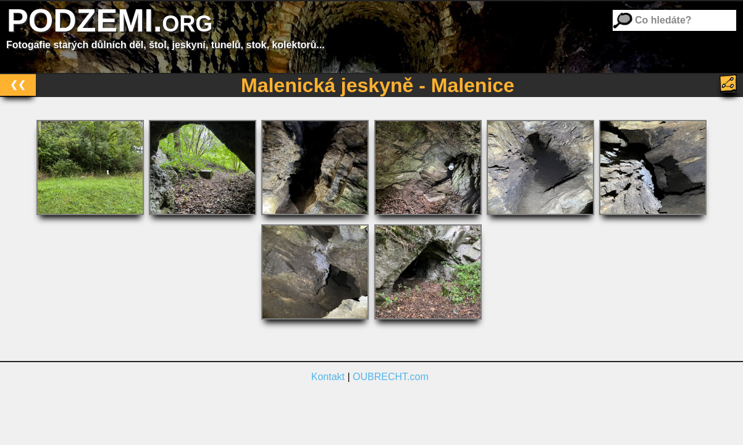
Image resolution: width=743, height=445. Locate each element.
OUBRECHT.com (391, 376)
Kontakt (328, 376)
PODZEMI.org (109, 20)
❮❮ (18, 84)
